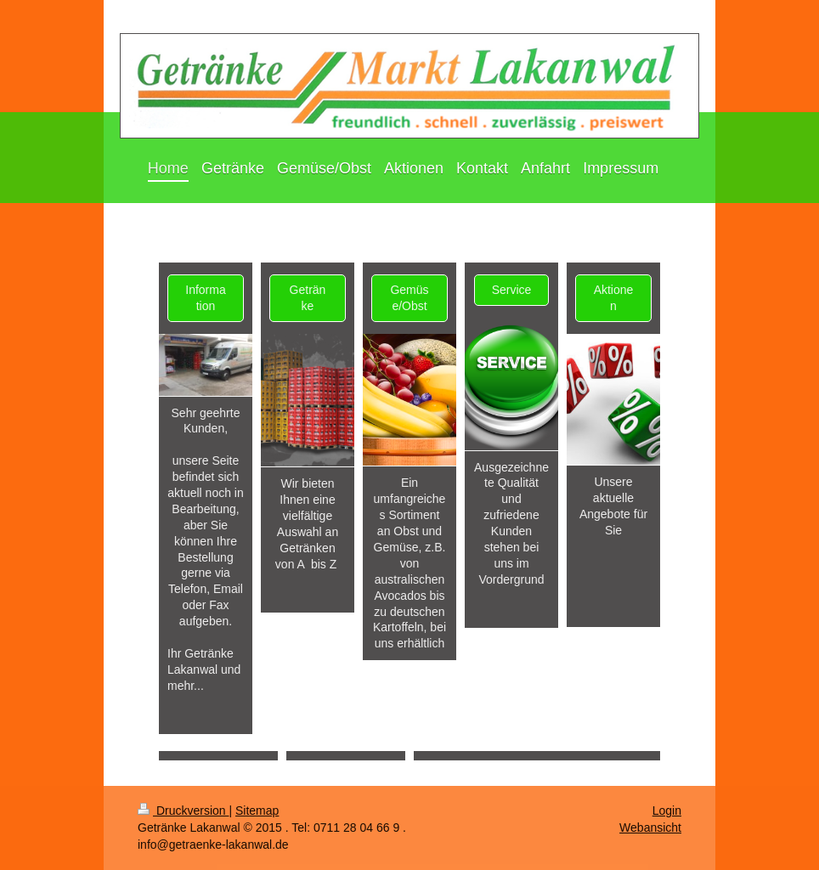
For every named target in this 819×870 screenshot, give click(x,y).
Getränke (308, 298)
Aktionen (614, 298)
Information (205, 298)
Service (512, 290)
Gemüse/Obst (409, 298)
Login (666, 810)
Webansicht (650, 827)
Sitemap (257, 810)
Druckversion (183, 810)
